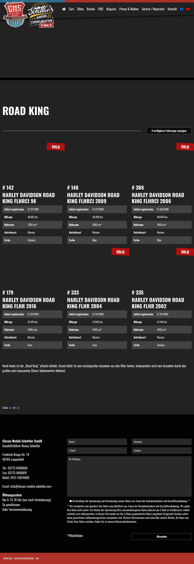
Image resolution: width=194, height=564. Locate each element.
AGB (37, 558)
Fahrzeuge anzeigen (169, 131)
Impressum (8, 558)
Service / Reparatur (153, 8)
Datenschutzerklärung (24, 558)
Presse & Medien (129, 8)
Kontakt (172, 8)
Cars (71, 8)
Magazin (111, 8)
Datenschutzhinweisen (125, 522)
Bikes (80, 8)
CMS (100, 8)
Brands (91, 8)
